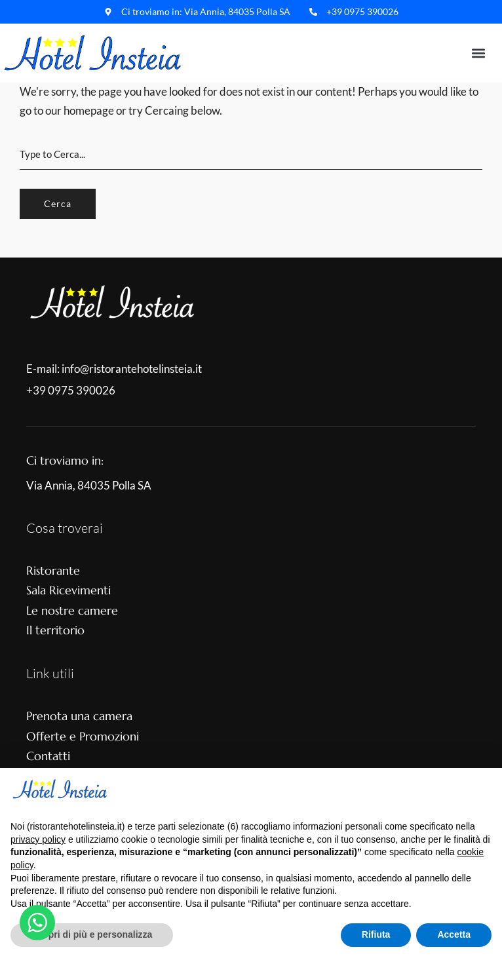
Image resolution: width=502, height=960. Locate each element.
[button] (478, 53)
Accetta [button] (454, 934)
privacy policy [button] (38, 839)
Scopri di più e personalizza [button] (91, 934)
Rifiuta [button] (376, 934)
